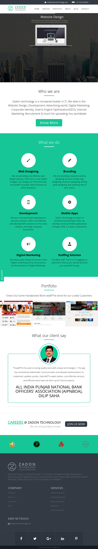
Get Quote (2, 275)
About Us (11, 497)
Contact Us (12, 502)
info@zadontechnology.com (57, 2)
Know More (49, 122)
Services (46, 9)
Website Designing (58, 493)
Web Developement (58, 497)
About (68, 9)
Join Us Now (76, 424)
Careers (15, 422)
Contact (85, 9)
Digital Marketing (58, 502)
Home (36, 9)
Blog (76, 9)
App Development (57, 510)
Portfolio (57, 9)
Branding (54, 506)
